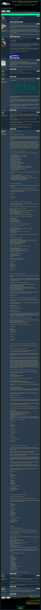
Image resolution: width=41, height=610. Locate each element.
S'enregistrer (36, 4)
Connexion (34, 5)
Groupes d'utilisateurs (30, 4)
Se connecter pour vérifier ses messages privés (24, 5)
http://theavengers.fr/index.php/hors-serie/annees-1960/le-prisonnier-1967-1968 (21, 127)
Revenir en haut (3, 36)
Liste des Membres (23, 4)
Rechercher (17, 4)
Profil (16, 5)
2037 (20, 606)
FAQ (14, 4)
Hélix (24, 606)
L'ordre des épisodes (7, 8)
